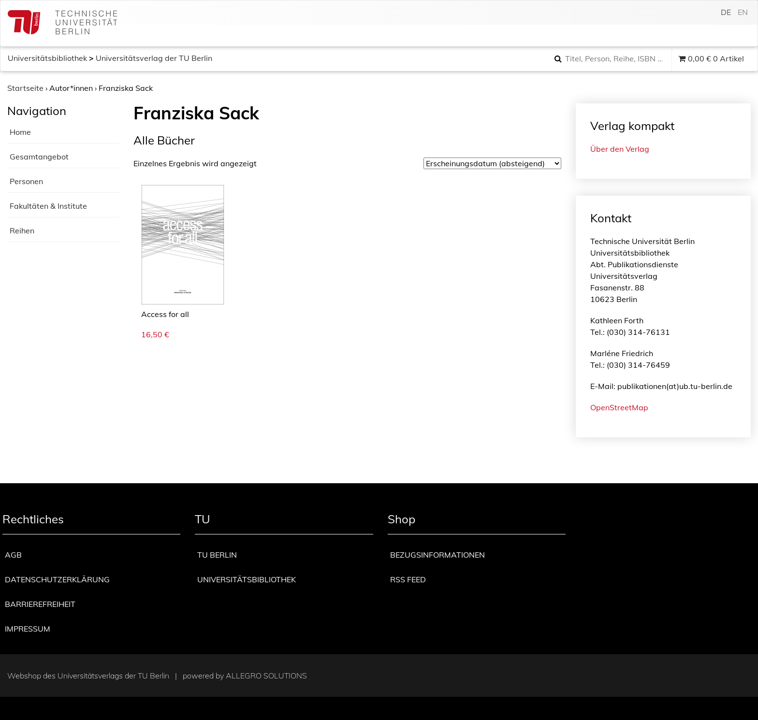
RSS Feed (408, 579)
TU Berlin (217, 555)
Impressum (27, 629)
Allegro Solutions (266, 675)
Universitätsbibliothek (47, 58)
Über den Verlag (619, 149)
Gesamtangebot (39, 156)
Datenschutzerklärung (57, 579)
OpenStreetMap (619, 407)
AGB (13, 555)
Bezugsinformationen (437, 555)
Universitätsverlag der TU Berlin (154, 58)
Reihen (22, 230)
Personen (26, 181)
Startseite (25, 88)
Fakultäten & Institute (48, 206)
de (726, 12)
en (743, 12)
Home (20, 132)
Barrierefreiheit (40, 604)
